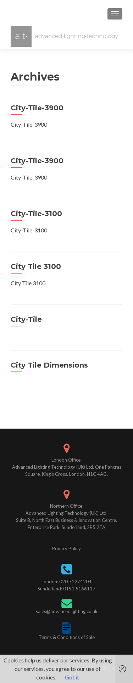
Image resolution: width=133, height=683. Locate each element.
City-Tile (26, 319)
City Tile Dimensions (49, 365)
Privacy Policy (66, 548)
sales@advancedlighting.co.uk (67, 611)
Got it (72, 677)
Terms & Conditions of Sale (67, 637)
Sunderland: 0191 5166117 (66, 588)
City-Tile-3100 (36, 213)
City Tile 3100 (36, 266)
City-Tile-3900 (37, 108)
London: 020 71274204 (66, 581)
